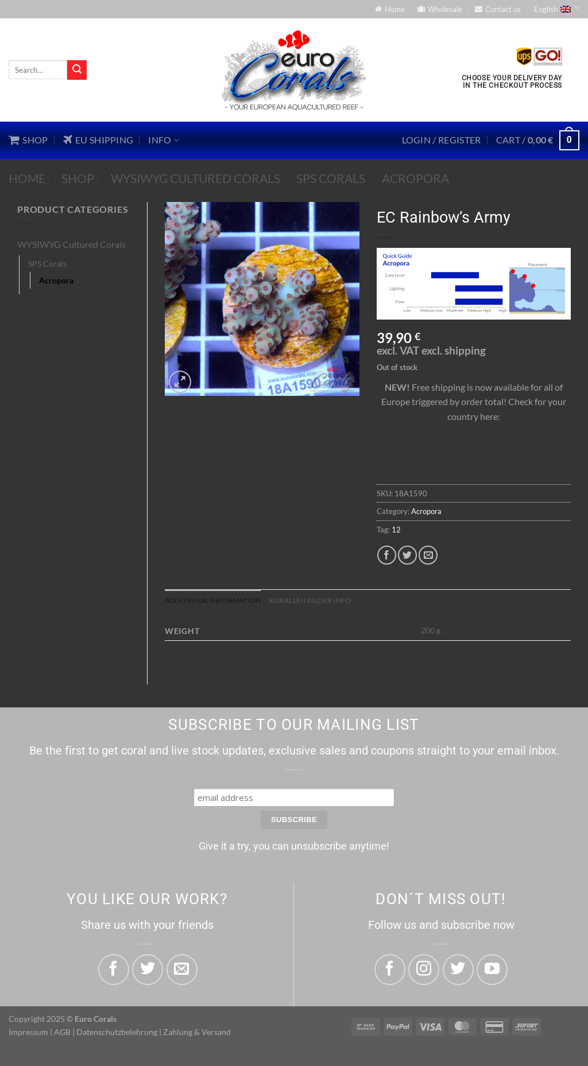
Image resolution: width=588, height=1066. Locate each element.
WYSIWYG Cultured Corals (195, 178)
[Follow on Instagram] (423, 969)
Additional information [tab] (217, 600)
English (556, 8)
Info (163, 140)
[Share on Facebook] (386, 555)
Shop (77, 178)
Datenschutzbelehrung (116, 1032)
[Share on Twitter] (407, 555)
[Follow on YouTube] (492, 969)
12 (396, 529)
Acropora (415, 178)
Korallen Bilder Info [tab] (321, 600)
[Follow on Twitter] (458, 969)
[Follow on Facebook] (389, 969)
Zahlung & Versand (197, 1032)
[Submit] (77, 70)
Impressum (28, 1032)
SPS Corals (330, 178)
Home (27, 178)
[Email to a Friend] (428, 555)
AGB (62, 1032)
